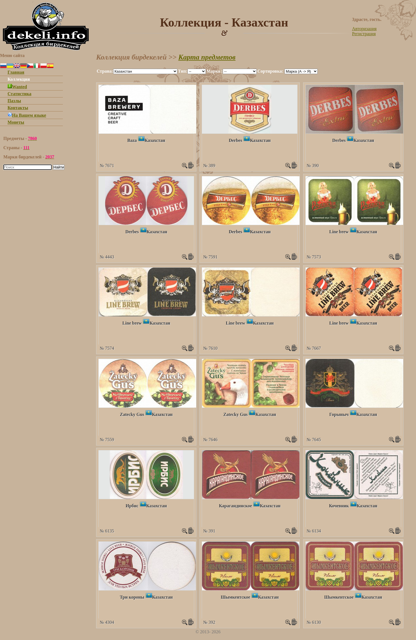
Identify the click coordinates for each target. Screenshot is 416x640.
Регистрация (364, 33)
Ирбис (132, 505)
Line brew (338, 231)
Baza (132, 140)
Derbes (235, 140)
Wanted (17, 86)
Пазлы (14, 100)
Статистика (19, 93)
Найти (58, 167)
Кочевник (339, 505)
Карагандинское (235, 505)
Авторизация (364, 28)
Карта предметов (207, 57)
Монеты (16, 122)
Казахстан (155, 140)
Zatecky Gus (132, 414)
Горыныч (339, 414)
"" (145, 71)
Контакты (18, 107)
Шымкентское (235, 597)
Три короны (132, 597)
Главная (16, 72)
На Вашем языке (27, 115)
